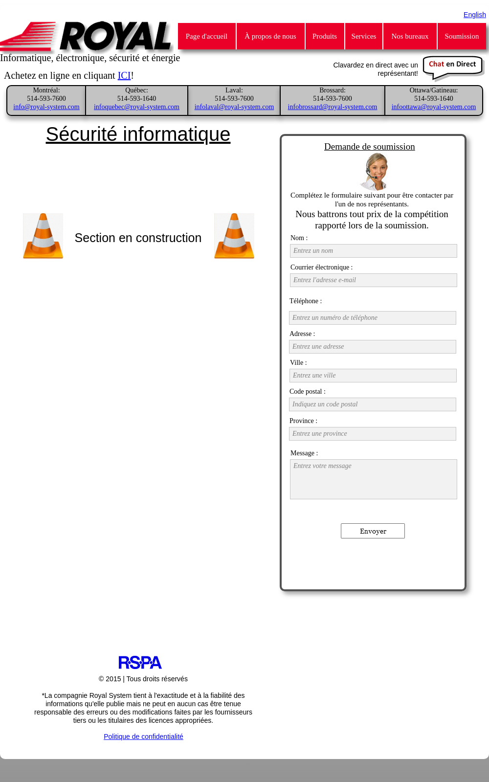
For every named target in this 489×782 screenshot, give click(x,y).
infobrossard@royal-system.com (333, 107)
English (475, 15)
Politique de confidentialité (143, 736)
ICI (124, 75)
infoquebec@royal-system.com (136, 107)
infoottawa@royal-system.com (434, 107)
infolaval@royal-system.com (234, 107)
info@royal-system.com (46, 107)
